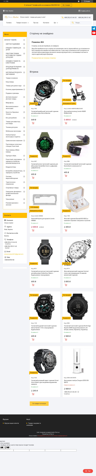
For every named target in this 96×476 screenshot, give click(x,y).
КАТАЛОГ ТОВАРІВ (10, 40)
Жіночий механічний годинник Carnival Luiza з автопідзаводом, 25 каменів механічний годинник (76, 273)
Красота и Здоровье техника (12, 113)
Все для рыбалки (11, 118)
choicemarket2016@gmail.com (13, 254)
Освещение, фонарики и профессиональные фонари (13, 193)
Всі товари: (66, 5)
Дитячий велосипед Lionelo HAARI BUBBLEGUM (75, 112)
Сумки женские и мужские (14, 140)
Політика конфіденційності (60, 435)
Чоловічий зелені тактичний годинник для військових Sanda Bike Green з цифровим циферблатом (44, 166)
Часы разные (10, 199)
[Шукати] (72, 22)
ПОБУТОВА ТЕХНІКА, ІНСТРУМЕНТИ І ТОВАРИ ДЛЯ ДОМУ (13, 55)
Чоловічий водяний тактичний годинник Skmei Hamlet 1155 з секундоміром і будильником (44, 327)
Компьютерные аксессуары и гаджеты (13, 136)
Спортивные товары (12, 188)
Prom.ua (57, 432)
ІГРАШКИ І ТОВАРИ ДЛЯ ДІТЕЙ (13, 49)
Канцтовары (10, 82)
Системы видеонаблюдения (12, 177)
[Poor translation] (7, 447)
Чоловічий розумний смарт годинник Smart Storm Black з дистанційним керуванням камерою (45, 382)
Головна (8, 22)
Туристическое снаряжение (10, 183)
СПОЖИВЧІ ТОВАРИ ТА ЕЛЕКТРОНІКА (13, 62)
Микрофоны (10, 103)
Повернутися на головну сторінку (44, 58)
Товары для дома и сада (13, 85)
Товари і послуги (21, 22)
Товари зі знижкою (12, 78)
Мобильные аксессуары (13, 131)
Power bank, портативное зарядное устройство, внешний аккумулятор (14, 161)
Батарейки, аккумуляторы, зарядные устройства (14, 172)
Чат (88, 471)
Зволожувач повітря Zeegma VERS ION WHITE (76, 381)
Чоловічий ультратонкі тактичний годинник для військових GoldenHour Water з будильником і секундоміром (45, 273)
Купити (33, 123)
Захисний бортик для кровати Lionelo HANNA (43, 219)
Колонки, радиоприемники (14, 89)
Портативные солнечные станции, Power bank (14, 145)
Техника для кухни (12, 127)
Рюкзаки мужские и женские (12, 204)
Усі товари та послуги (39, 403)
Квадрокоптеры (11, 167)
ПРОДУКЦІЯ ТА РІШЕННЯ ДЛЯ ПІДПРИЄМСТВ (13, 67)
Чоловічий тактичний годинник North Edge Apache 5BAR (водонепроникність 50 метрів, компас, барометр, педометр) (77, 327)
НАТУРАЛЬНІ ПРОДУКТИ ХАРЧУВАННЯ (14, 73)
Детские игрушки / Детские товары (12, 98)
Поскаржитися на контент (45, 435)
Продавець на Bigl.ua (48, 434)
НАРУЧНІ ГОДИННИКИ (13, 44)
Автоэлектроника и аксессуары (12, 107)
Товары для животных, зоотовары (13, 122)
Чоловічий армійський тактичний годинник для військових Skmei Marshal (44, 112)
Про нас (35, 22)
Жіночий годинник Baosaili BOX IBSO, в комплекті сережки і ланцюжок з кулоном (77, 219)
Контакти (46, 22)
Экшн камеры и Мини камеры (12, 151)
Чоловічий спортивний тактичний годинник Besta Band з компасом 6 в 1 (77, 165)
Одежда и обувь (11, 155)
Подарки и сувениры (12, 93)
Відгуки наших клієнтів (12, 423)
